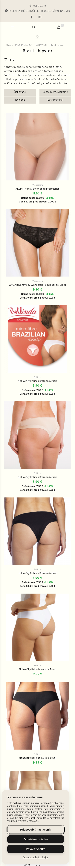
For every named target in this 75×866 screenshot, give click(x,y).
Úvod (8, 45)
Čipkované (20, 92)
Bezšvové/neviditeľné (55, 92)
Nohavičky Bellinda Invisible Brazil (37, 669)
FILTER (12, 60)
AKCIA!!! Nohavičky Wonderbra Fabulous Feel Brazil (37, 285)
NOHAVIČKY (41, 45)
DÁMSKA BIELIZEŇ (23, 45)
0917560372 (39, 6)
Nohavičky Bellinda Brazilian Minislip (37, 381)
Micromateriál (55, 100)
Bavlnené (19, 100)
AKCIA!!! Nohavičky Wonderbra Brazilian (37, 189)
